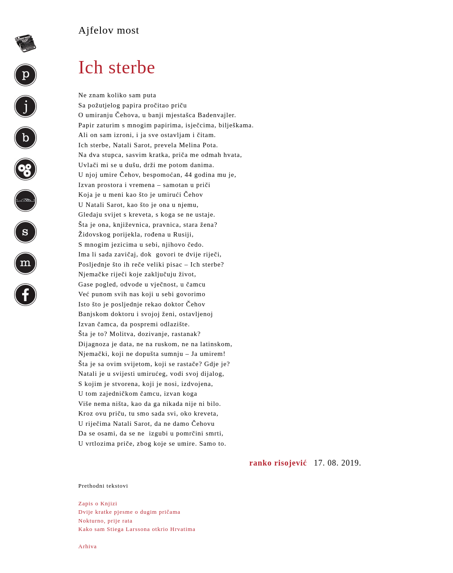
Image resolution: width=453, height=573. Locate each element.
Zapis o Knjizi (97, 503)
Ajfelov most (108, 30)
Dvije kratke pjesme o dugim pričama (129, 511)
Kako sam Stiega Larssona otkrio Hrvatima (137, 529)
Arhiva (87, 546)
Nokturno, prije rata (105, 520)
